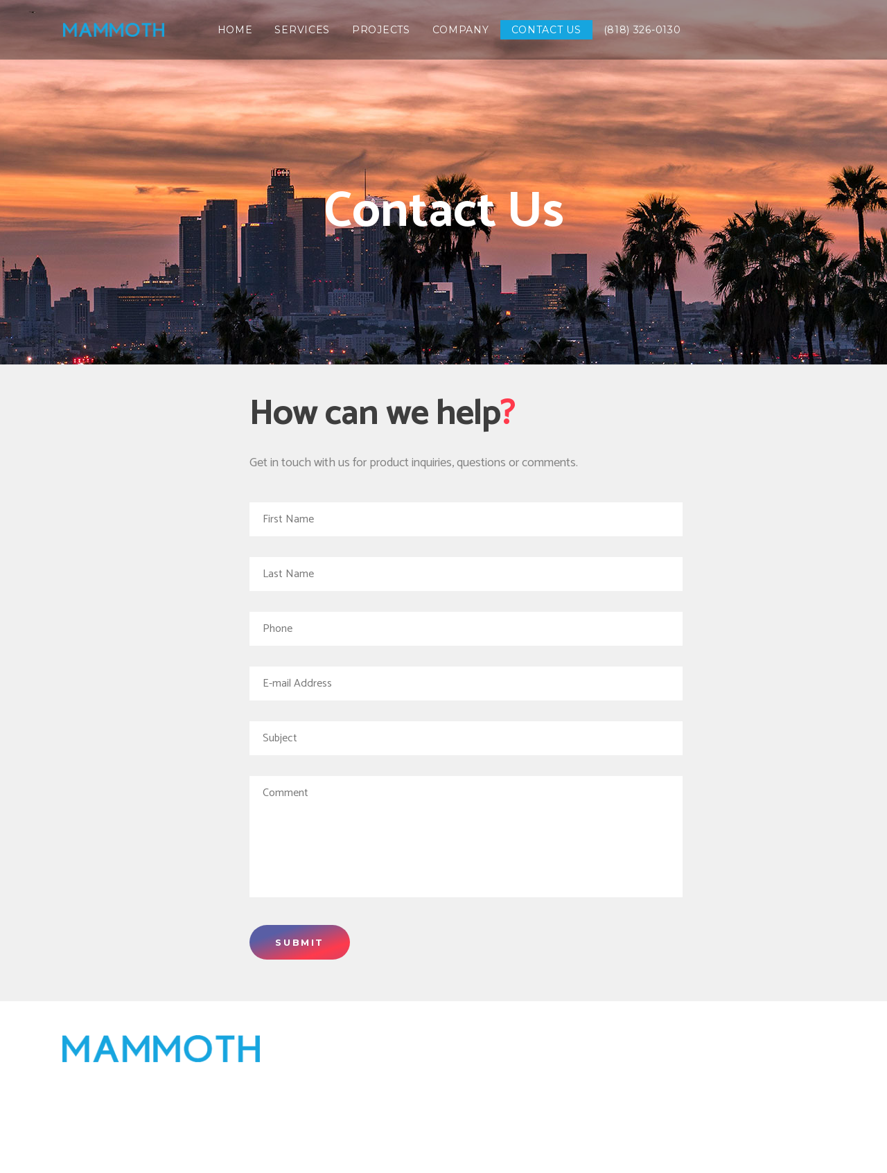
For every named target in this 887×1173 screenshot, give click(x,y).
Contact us (669, 1128)
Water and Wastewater (731, 1108)
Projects (780, 1068)
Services (783, 1048)
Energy (774, 1088)
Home (707, 1048)
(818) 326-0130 (782, 1128)
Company (570, 1128)
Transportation (665, 1088)
